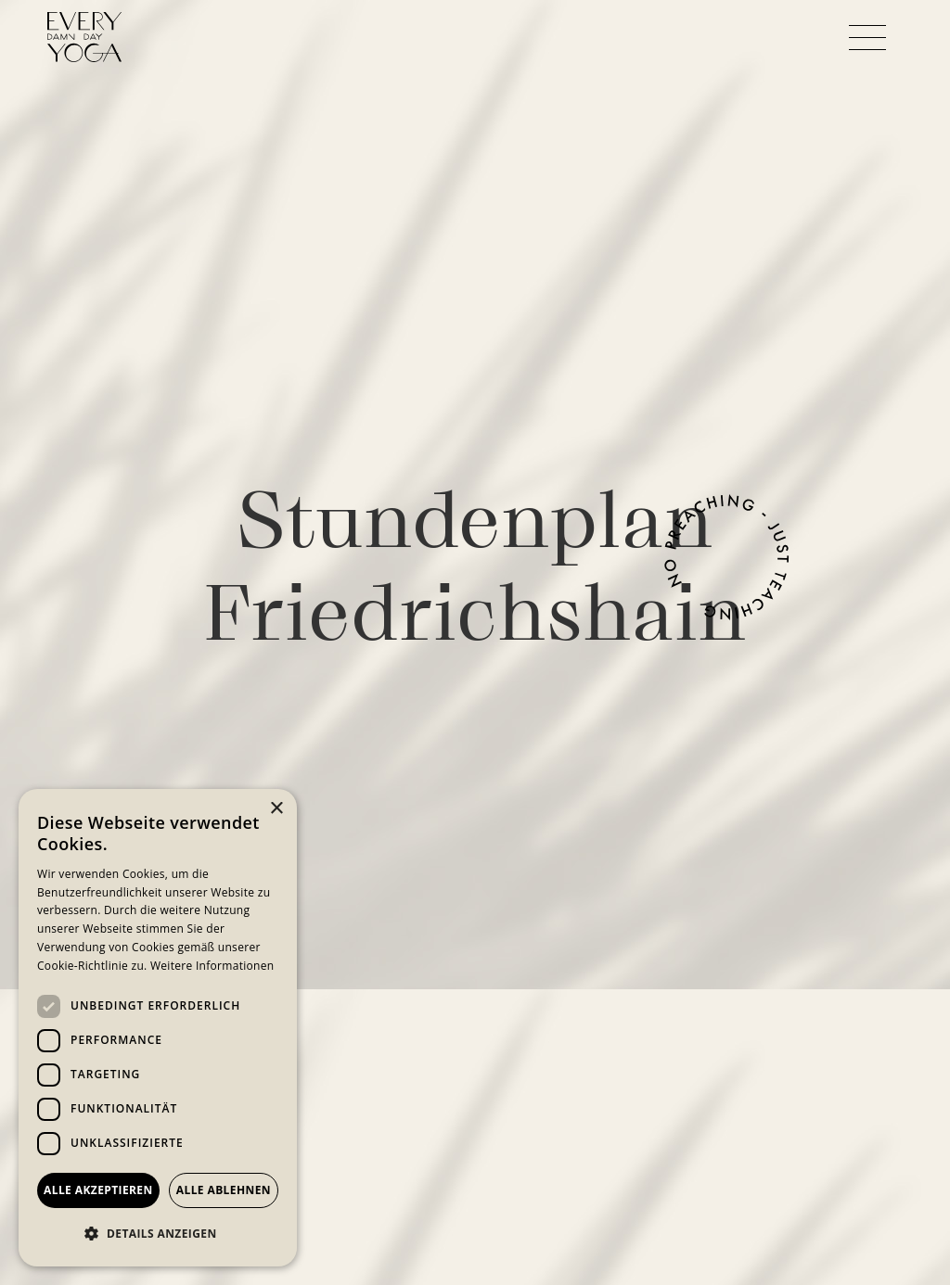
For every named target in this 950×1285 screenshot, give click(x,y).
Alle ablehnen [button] (223, 1190)
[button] (867, 37)
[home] (84, 36)
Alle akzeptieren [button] (98, 1190)
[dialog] (158, 1027)
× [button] (276, 809)
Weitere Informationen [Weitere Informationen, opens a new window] (212, 965)
